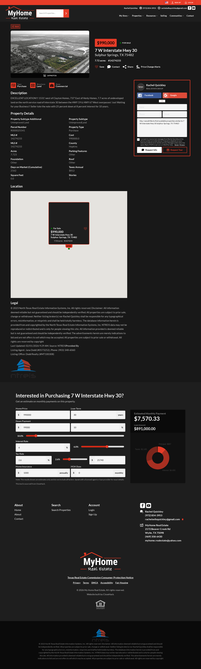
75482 (129, 55)
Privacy (182, 145)
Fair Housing (121, 582)
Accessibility (106, 582)
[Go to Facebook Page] (189, 8)
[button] (66, 13)
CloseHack (108, 594)
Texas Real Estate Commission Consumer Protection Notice (100, 577)
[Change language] (166, 2)
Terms (176, 145)
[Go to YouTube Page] (193, 8)
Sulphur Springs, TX (109, 55)
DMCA (94, 582)
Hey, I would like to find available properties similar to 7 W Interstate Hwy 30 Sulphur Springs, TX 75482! (162, 127)
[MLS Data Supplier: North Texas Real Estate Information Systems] (100, 635)
